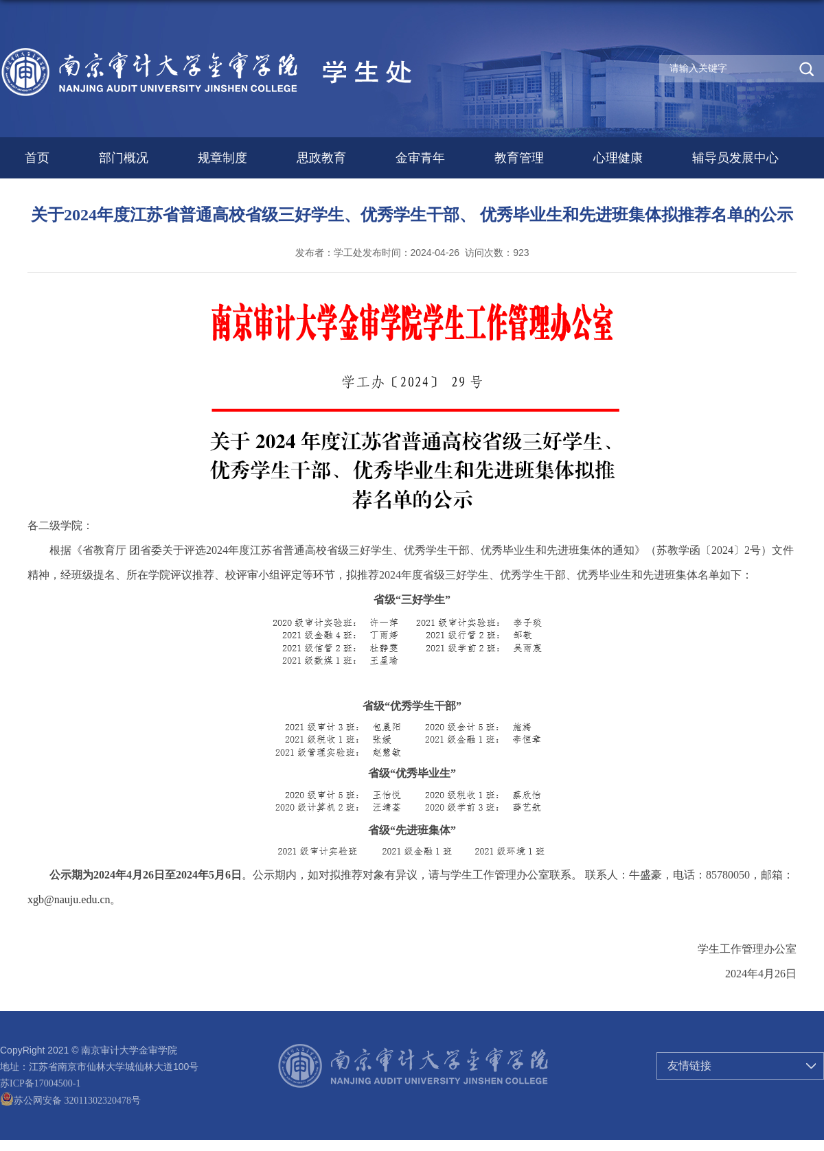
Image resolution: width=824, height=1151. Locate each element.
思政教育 (321, 158)
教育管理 (519, 158)
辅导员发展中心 (735, 158)
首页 (37, 158)
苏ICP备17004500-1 (40, 1083)
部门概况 (123, 158)
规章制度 (222, 158)
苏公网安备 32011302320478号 (70, 1100)
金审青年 (420, 158)
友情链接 (689, 1065)
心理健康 (618, 158)
